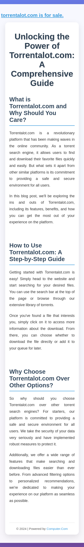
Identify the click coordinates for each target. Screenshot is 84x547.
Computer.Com (57, 528)
